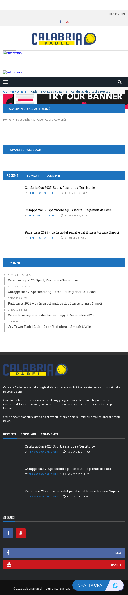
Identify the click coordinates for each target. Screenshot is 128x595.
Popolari (33, 175)
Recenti (13, 175)
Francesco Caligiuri (42, 193)
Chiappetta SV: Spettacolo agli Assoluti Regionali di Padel (69, 210)
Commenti (53, 175)
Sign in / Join (117, 13)
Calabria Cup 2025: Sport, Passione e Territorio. (60, 188)
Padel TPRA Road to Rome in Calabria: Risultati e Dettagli (71, 91)
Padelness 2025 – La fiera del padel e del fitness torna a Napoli (72, 232)
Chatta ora (101, 585)
